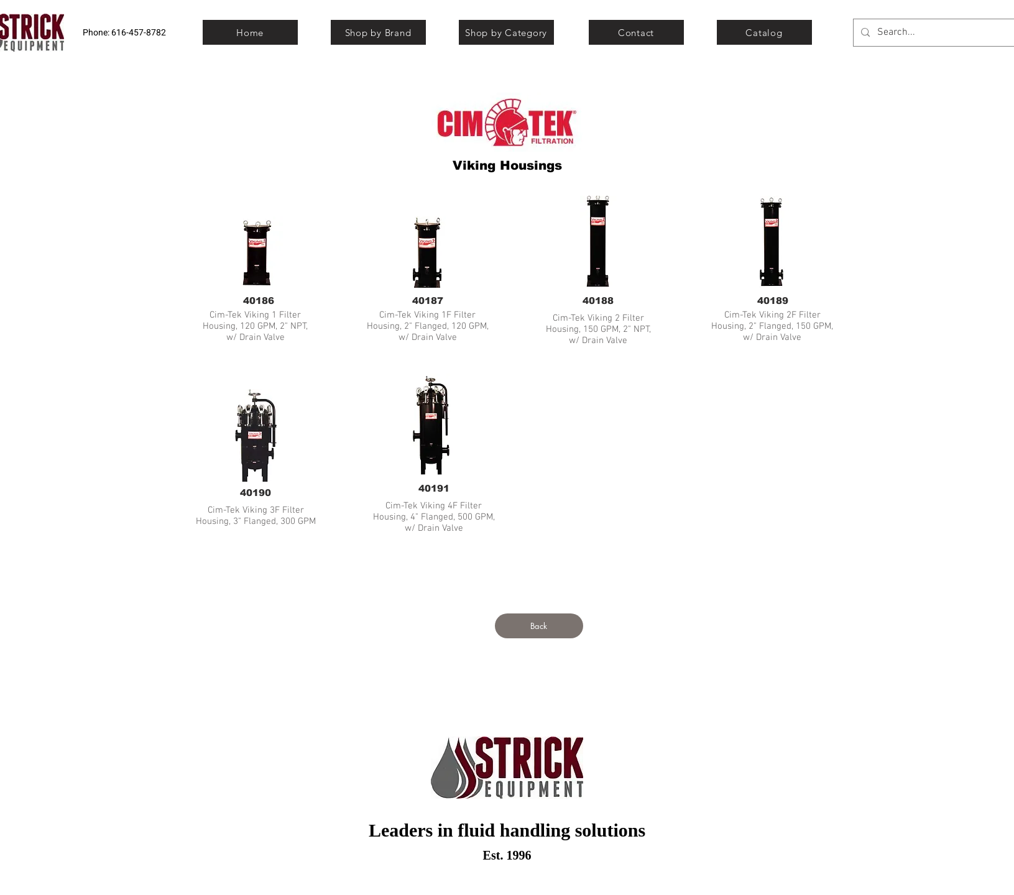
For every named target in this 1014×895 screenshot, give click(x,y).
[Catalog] (764, 32)
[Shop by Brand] (378, 32)
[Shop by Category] (506, 32)
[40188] (598, 300)
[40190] (255, 492)
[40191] (434, 487)
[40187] (428, 300)
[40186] (258, 300)
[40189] (773, 300)
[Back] (539, 625)
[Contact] (636, 32)
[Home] (250, 32)
